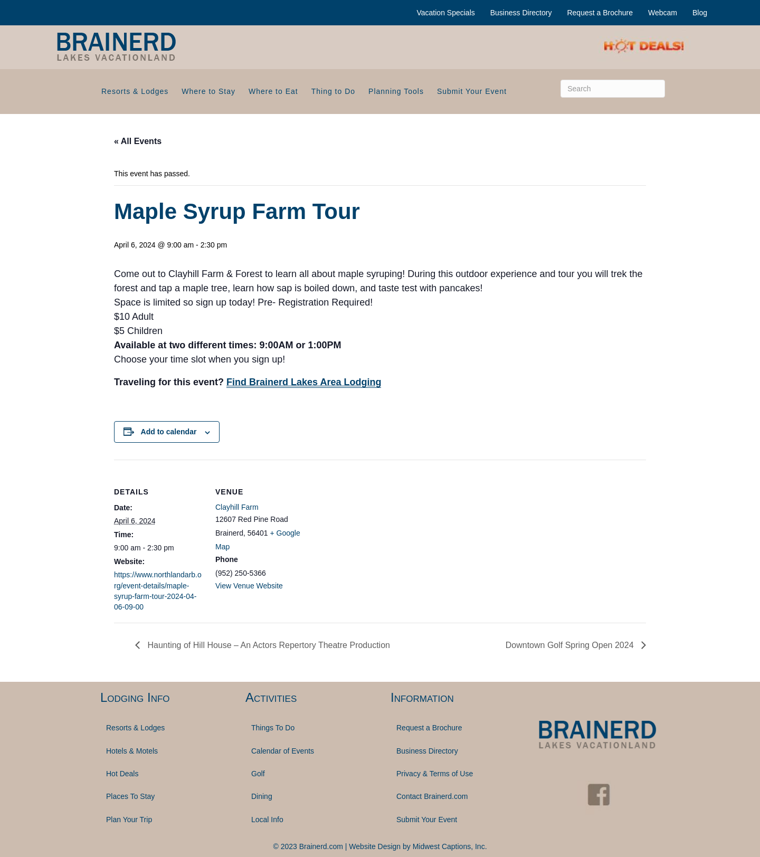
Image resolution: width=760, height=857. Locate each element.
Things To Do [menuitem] (272, 727)
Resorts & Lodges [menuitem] (134, 91)
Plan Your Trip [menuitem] (129, 819)
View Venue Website (249, 586)
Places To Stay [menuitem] (130, 796)
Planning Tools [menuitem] (396, 91)
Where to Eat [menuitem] (273, 91)
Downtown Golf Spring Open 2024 (571, 645)
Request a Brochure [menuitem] (600, 12)
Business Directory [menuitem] (521, 12)
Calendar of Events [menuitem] (282, 751)
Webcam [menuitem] (662, 12)
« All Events (138, 141)
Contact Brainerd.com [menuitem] (432, 796)
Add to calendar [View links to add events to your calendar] (169, 431)
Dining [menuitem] (261, 796)
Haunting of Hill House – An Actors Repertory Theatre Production (267, 645)
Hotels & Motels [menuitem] (132, 751)
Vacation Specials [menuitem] (446, 12)
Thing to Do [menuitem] (333, 91)
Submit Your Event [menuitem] (472, 91)
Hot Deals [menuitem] (122, 773)
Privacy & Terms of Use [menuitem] (434, 773)
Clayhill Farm (237, 507)
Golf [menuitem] (258, 773)
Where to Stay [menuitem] (208, 91)
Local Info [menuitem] (267, 819)
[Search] (612, 89)
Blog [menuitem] (699, 12)
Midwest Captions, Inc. (450, 846)
